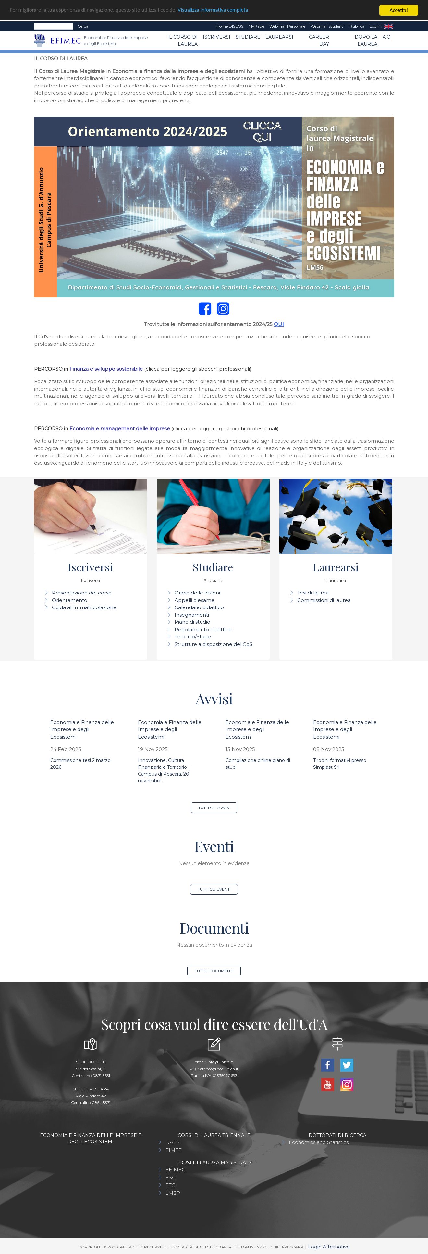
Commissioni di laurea (324, 600)
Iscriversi (216, 37)
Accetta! (399, 10)
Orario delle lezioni (197, 593)
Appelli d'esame (194, 600)
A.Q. (387, 37)
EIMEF (173, 1150)
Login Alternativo (329, 1247)
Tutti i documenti (214, 970)
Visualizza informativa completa (213, 10)
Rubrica (356, 26)
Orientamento (69, 600)
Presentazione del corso (82, 593)
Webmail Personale (287, 26)
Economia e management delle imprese (119, 428)
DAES (172, 1142)
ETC (170, 1185)
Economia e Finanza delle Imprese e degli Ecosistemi (82, 729)
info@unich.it (220, 1062)
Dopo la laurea (366, 40)
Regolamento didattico (203, 629)
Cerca (83, 26)
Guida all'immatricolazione (84, 607)
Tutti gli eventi (214, 889)
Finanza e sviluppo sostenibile (106, 369)
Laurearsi (279, 37)
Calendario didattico (199, 607)
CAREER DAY (319, 40)
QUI (279, 324)
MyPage (256, 26)
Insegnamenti (192, 615)
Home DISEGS (229, 26)
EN (388, 26)
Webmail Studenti (327, 26)
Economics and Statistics (319, 1142)
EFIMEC (175, 1170)
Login (375, 26)
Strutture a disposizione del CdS (213, 644)
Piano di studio (192, 622)
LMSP (172, 1193)
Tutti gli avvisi (214, 807)
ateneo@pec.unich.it (219, 1068)
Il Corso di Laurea (182, 40)
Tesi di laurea (313, 593)
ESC (170, 1177)
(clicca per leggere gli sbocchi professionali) (197, 369)
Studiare (248, 37)
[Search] (53, 26)
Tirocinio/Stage (193, 637)
